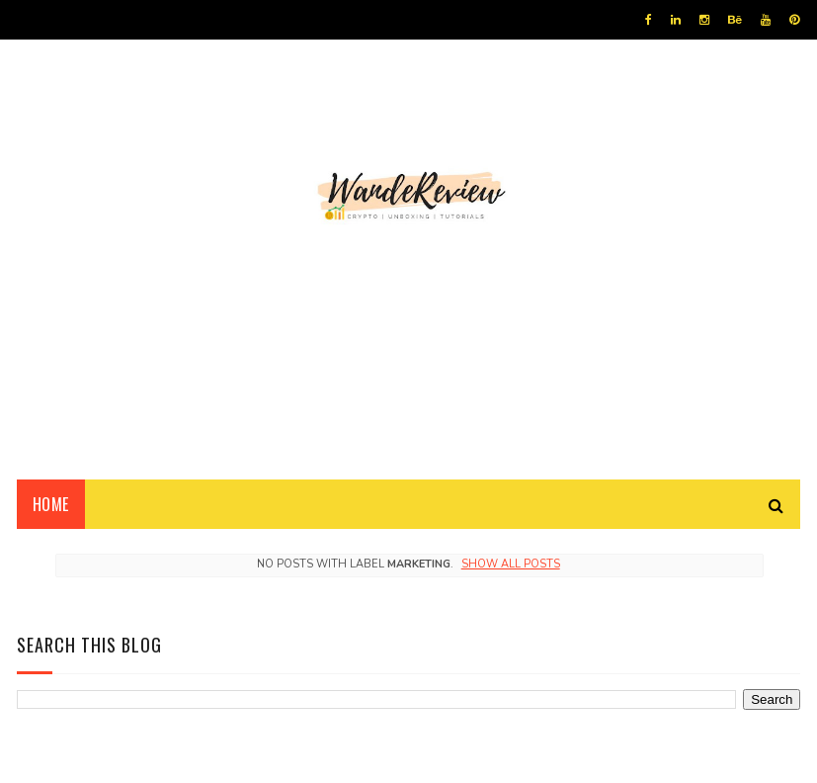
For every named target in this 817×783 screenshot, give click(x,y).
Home (51, 504)
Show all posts (510, 564)
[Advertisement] (409, 311)
